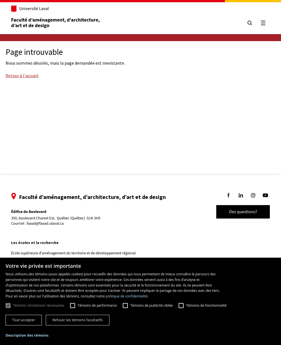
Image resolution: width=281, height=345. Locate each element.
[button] (27, 335)
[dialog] (140, 301)
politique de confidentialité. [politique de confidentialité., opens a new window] (127, 296)
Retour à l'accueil (22, 75)
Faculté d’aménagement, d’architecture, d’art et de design (57, 23)
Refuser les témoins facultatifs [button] (77, 320)
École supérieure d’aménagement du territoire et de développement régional (75, 253)
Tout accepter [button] (23, 320)
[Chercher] (248, 23)
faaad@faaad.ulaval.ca (47, 223)
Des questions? (241, 212)
